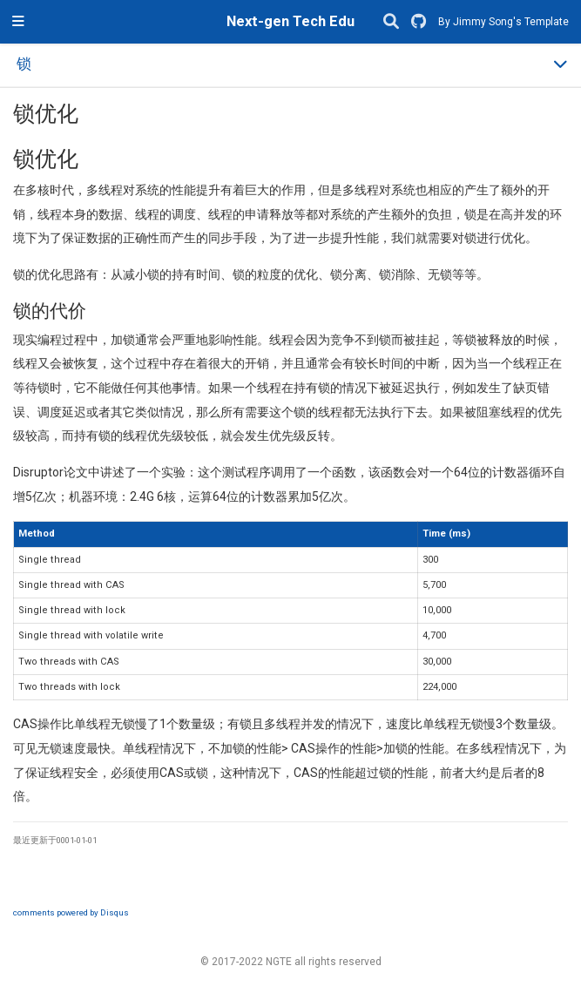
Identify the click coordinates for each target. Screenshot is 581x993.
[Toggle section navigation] (290, 65)
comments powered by (71, 912)
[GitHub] (418, 22)
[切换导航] (18, 21)
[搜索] (391, 22)
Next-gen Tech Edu (290, 21)
